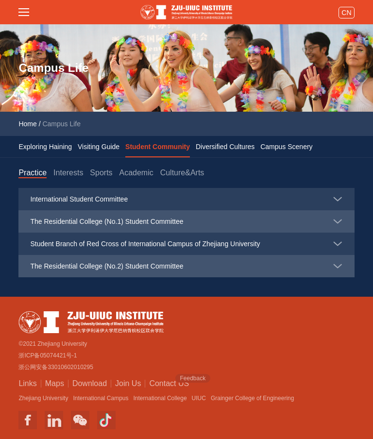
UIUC (199, 398)
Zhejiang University (43, 398)
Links (27, 383)
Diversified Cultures (225, 147)
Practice (32, 173)
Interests (68, 173)
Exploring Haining (45, 147)
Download (89, 383)
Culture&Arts (182, 173)
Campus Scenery (286, 147)
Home (27, 124)
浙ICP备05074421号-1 (47, 355)
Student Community (157, 147)
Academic (136, 173)
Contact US (169, 383)
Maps (54, 383)
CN (346, 13)
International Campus (100, 398)
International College (160, 398)
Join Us (128, 383)
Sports (101, 173)
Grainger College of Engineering (252, 398)
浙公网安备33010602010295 (55, 367)
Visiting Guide (98, 147)
